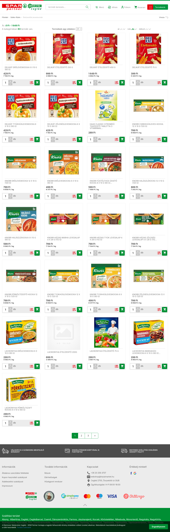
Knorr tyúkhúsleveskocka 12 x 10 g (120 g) (63, 295)
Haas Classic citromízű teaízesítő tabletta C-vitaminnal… (102, 126)
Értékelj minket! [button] (138, 466)
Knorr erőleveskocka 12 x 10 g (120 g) (21, 182)
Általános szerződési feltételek (15, 473)
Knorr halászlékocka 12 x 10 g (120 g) (148, 182)
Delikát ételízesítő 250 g (60, 67)
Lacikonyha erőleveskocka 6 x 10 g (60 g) (21, 352)
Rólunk (47, 473)
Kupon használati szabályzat (14, 477)
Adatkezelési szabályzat (12, 481)
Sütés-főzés (15, 17)
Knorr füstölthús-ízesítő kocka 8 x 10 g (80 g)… (103, 182)
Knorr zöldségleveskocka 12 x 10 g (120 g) (148, 295)
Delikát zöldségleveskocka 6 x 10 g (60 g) (63, 125)
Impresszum (7, 486)
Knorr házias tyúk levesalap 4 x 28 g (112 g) (106, 238)
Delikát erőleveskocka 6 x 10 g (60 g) (21, 68)
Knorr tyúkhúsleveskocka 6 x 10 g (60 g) (106, 295)
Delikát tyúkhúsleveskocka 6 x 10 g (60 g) (20, 125)
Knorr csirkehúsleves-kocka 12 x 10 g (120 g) (147, 125)
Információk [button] (8, 466)
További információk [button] (55, 466)
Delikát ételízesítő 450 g (103, 67)
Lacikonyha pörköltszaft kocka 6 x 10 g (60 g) (18, 409)
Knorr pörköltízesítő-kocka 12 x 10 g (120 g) (21, 295)
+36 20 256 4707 (96, 473)
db (14, 82)
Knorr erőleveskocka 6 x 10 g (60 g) (62, 182)
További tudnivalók (24, 527)
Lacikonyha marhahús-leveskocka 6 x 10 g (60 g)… (146, 352)
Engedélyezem (158, 526)
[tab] (21, 467)
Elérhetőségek (50, 477)
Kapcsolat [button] (92, 466)
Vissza (163, 17)
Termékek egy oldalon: (63, 29)
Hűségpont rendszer (53, 481)
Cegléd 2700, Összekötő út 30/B (103, 480)
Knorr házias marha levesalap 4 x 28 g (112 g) (63, 238)
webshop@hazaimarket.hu (100, 477)
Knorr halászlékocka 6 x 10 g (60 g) (20, 238)
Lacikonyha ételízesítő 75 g (104, 351)
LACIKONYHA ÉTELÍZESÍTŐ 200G (62, 352)
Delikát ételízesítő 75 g (144, 67)
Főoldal (5, 17)
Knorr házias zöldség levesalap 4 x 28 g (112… (144, 238)
